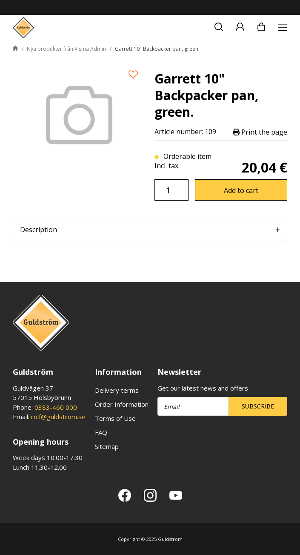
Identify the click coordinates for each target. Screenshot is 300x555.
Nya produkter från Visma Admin (66, 48)
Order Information (122, 404)
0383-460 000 (55, 407)
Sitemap (107, 446)
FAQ (101, 432)
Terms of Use (115, 418)
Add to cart (241, 190)
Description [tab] (38, 229)
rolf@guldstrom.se (58, 416)
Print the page (260, 132)
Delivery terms (117, 390)
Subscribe (258, 406)
